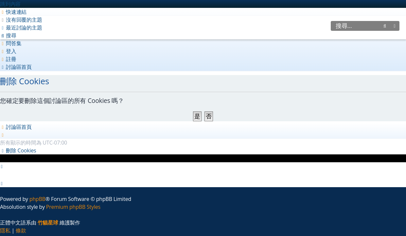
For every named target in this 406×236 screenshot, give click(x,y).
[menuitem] (21, 19)
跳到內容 (10, 4)
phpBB (37, 199)
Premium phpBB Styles (73, 206)
